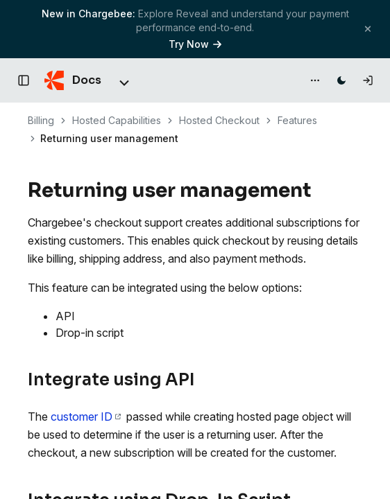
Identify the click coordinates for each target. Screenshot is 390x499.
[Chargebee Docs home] (72, 80)
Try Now (195, 44)
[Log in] (368, 80)
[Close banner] (368, 29)
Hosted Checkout (219, 120)
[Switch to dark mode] (341, 80)
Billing (41, 120)
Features (297, 120)
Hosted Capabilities (116, 120)
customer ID (86, 416)
